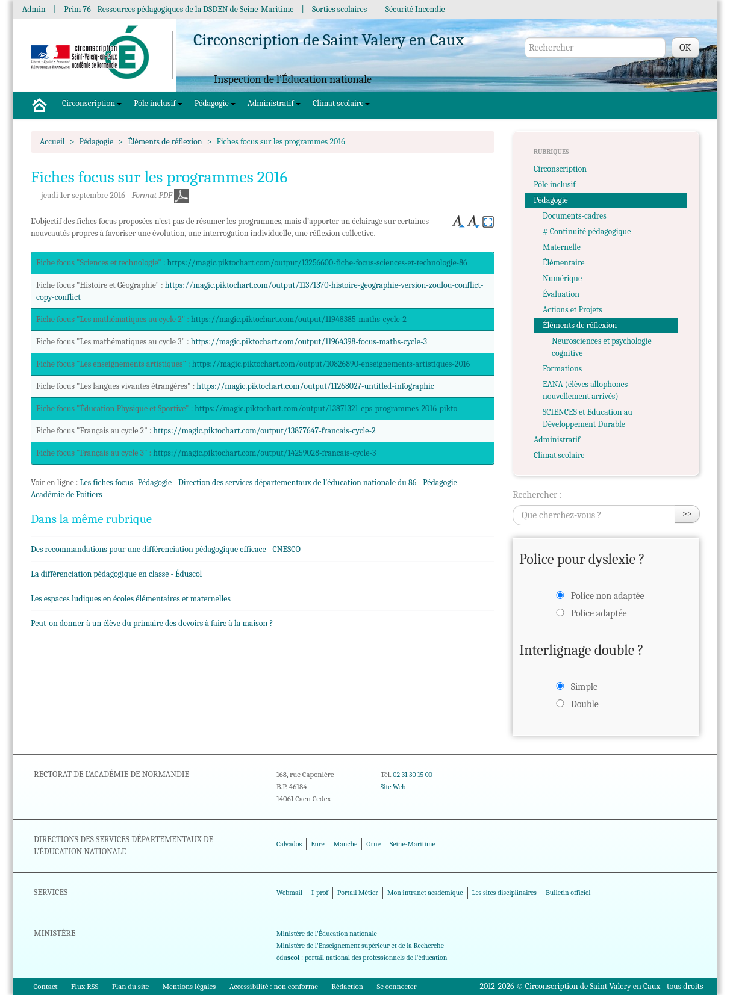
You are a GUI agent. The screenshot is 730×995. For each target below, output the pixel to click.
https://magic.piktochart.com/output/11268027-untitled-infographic (315, 386)
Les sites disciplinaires (504, 892)
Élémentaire (563, 263)
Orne (373, 844)
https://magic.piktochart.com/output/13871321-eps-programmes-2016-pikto (326, 408)
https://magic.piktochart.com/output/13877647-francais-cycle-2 (264, 431)
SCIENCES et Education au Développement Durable (587, 418)
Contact (46, 986)
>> (687, 514)
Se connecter (396, 986)
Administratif (274, 103)
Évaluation (561, 294)
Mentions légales (189, 986)
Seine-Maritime (412, 844)
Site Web (393, 787)
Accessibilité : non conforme (273, 986)
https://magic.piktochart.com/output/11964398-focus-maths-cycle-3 (309, 341)
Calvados (289, 844)
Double (585, 704)
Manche (345, 844)
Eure (318, 844)
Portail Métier (357, 892)
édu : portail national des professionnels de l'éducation (361, 957)
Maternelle (562, 247)
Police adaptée (599, 613)
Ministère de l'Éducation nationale (326, 933)
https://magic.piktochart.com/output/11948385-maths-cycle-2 (299, 319)
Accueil (52, 142)
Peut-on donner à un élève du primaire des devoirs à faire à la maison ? (152, 623)
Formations (562, 369)
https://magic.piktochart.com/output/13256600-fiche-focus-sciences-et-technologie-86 (317, 263)
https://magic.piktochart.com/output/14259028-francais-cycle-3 (264, 453)
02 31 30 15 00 (412, 774)
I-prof (319, 892)
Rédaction (347, 986)
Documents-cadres (575, 216)
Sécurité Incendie (415, 9)
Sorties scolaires (339, 9)
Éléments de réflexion (165, 142)
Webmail (289, 892)
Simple (584, 686)
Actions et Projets (572, 310)
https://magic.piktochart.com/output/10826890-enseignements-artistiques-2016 (331, 364)
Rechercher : (537, 494)
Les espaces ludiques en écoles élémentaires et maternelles (131, 599)
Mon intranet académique (425, 892)
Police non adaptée (607, 595)
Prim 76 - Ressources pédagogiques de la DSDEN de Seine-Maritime (178, 9)
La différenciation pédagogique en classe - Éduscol (116, 574)
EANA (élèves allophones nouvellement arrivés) (585, 390)
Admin (34, 9)
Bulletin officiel (568, 892)
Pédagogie (215, 103)
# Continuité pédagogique (587, 231)
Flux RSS (85, 986)
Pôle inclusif (158, 103)
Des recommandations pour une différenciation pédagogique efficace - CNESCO (166, 549)
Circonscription (92, 103)
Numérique (562, 278)
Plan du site (130, 986)
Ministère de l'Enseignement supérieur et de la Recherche (360, 945)
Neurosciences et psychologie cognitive (602, 347)
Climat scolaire (341, 103)
